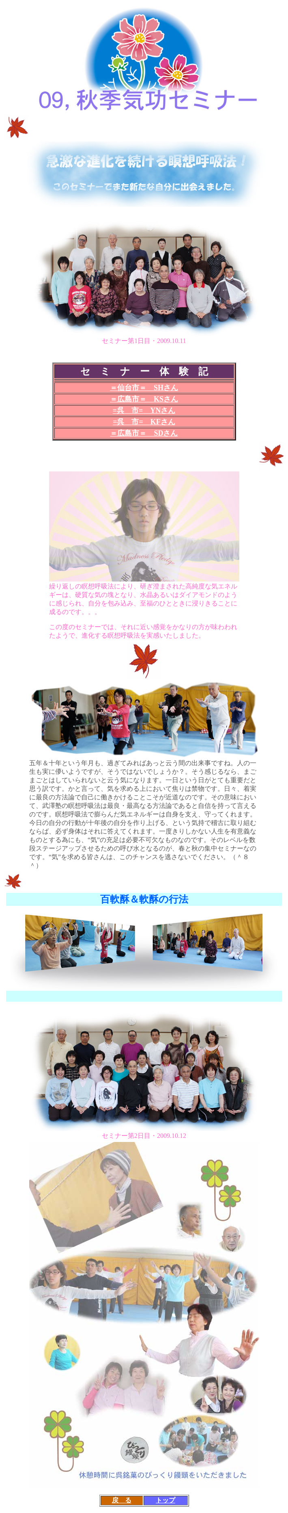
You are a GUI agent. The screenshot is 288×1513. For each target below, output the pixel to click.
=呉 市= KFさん (144, 422)
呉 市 (128, 410)
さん (168, 410)
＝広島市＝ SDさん (144, 433)
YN (155, 410)
